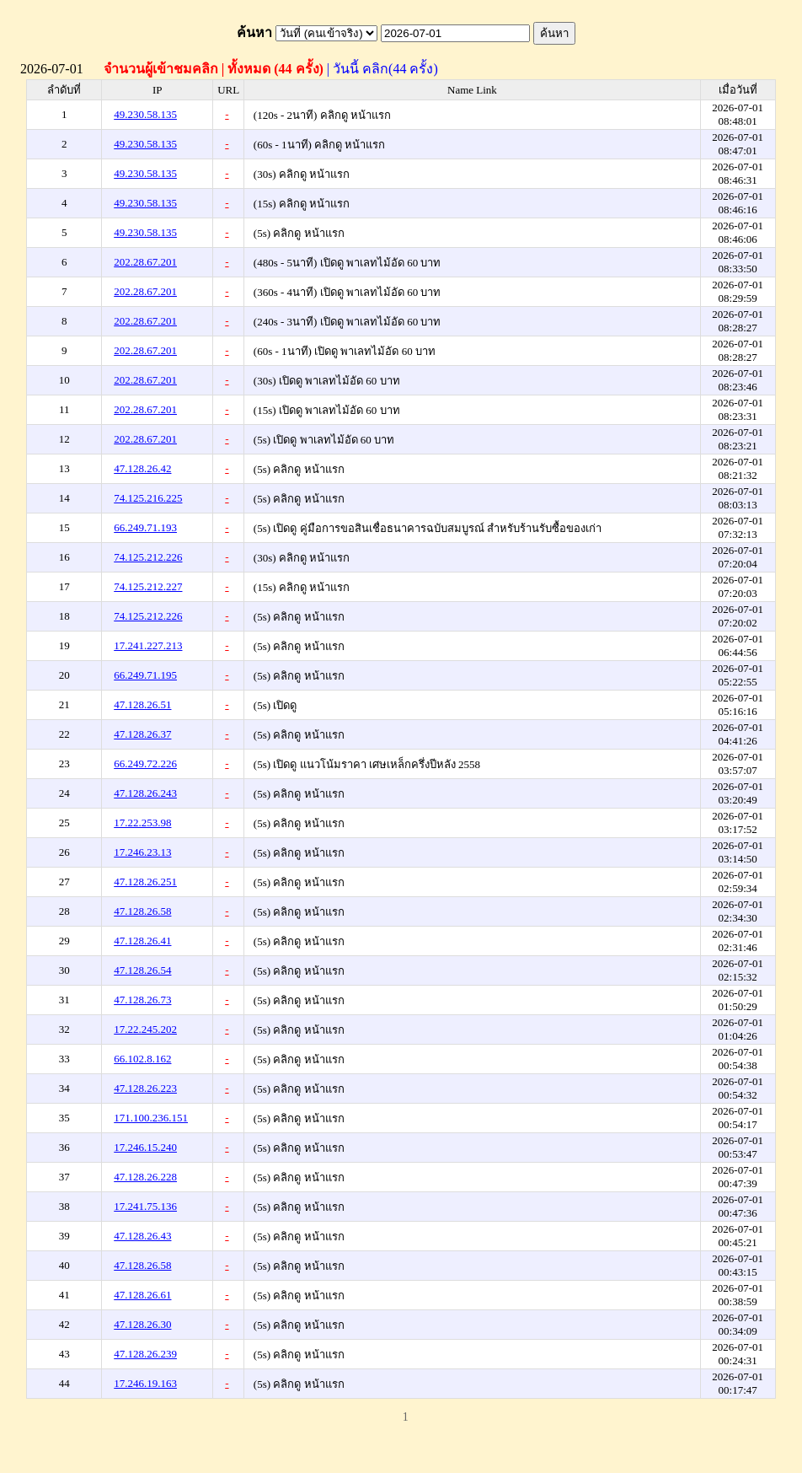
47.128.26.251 (145, 881)
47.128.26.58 (142, 911)
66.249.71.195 (145, 675)
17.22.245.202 (145, 1029)
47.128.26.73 (142, 999)
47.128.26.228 (145, 1176)
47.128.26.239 (145, 1353)
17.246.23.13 (142, 852)
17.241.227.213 (148, 645)
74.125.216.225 (148, 498)
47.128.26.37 (142, 734)
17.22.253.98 (142, 822)
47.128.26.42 (142, 468)
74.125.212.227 (148, 586)
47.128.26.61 (142, 1294)
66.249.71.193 (145, 527)
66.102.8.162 (142, 1058)
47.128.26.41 (142, 940)
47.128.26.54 (142, 970)
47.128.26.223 (145, 1088)
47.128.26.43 (142, 1235)
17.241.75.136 (145, 1206)
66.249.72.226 (145, 763)
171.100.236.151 (151, 1117)
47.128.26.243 (145, 793)
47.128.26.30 (142, 1324)
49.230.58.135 (145, 114)
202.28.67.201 (145, 261)
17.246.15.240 (145, 1147)
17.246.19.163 (145, 1383)
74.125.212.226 (148, 557)
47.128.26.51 (142, 704)
